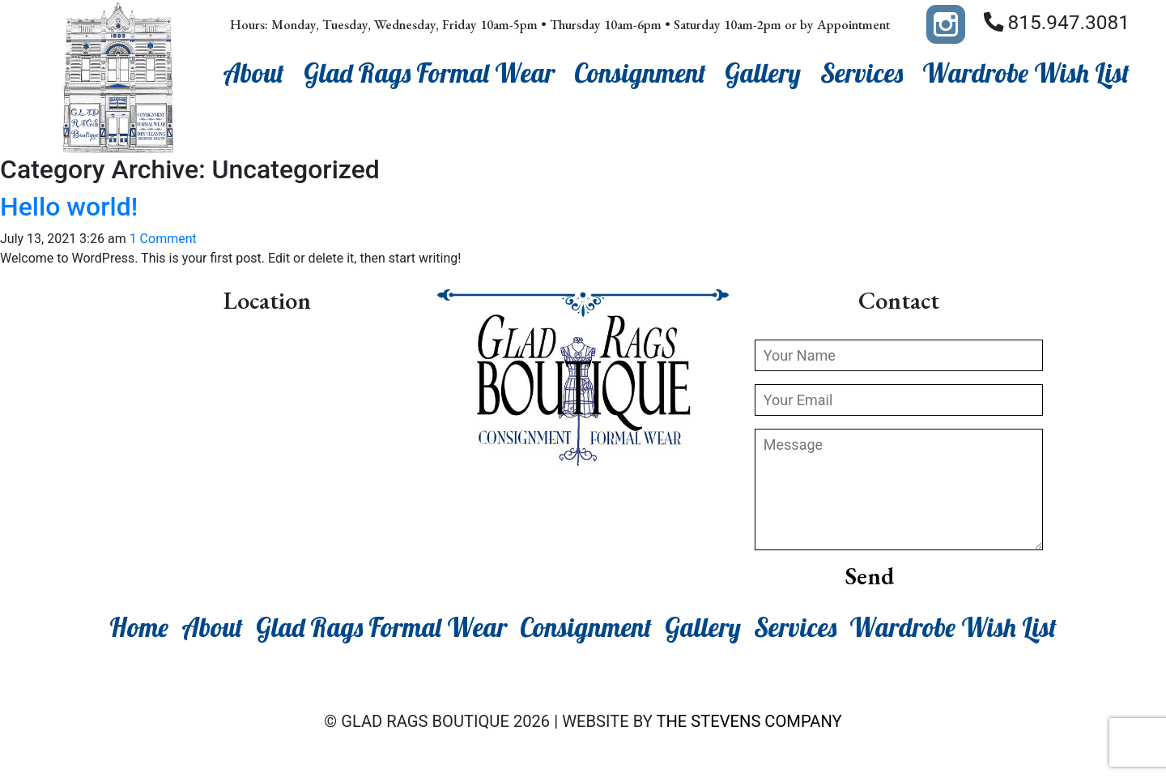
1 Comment (163, 238)
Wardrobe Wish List (1026, 73)
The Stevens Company (748, 721)
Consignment (640, 73)
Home (138, 627)
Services (861, 73)
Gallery (763, 73)
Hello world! (69, 206)
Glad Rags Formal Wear (429, 73)
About (253, 73)
